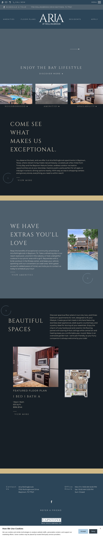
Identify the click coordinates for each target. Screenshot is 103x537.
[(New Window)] (29, 490)
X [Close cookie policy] (100, 528)
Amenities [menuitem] (9, 19)
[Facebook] (4, 7)
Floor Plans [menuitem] (28, 19)
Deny (93, 531)
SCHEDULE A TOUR (16, 7)
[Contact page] (6, 2)
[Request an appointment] (10, 2)
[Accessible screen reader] (2, 2)
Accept (83, 531)
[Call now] (19, 2)
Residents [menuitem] (75, 19)
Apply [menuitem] (94, 19)
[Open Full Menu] (96, 2)
